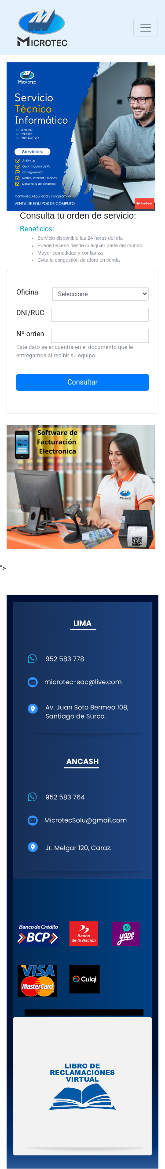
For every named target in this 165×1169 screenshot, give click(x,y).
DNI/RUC (30, 313)
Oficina (27, 292)
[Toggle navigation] (145, 27)
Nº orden (30, 334)
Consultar (82, 382)
